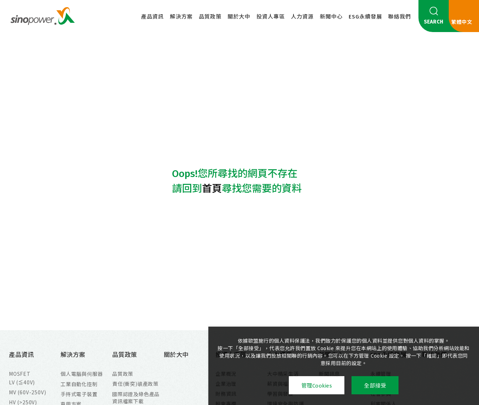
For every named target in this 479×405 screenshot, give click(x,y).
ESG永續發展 (365, 17)
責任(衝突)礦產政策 (135, 383)
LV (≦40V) (22, 382)
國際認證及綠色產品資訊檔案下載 (136, 397)
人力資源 (302, 17)
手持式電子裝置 (79, 394)
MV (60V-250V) (27, 392)
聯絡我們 (399, 17)
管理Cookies (316, 386)
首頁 (212, 188)
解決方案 (181, 17)
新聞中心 (331, 17)
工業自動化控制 (79, 384)
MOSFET (20, 373)
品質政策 (210, 17)
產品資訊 (152, 17)
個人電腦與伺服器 (82, 373)
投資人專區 (270, 17)
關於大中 (239, 17)
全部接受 (375, 386)
